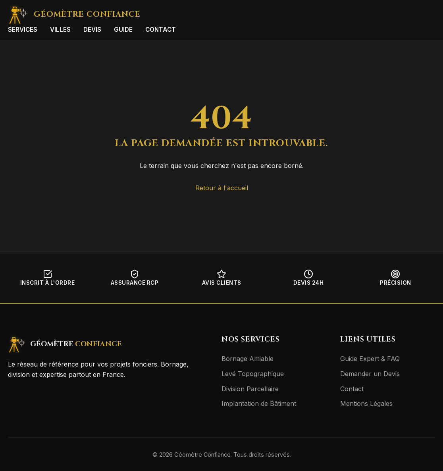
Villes (60, 29)
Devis (92, 29)
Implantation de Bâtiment (259, 403)
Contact (160, 29)
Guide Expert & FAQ (370, 359)
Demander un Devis (370, 374)
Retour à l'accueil (221, 188)
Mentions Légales (366, 403)
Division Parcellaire (250, 389)
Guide (123, 29)
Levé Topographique (253, 374)
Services (22, 29)
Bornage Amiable (248, 359)
